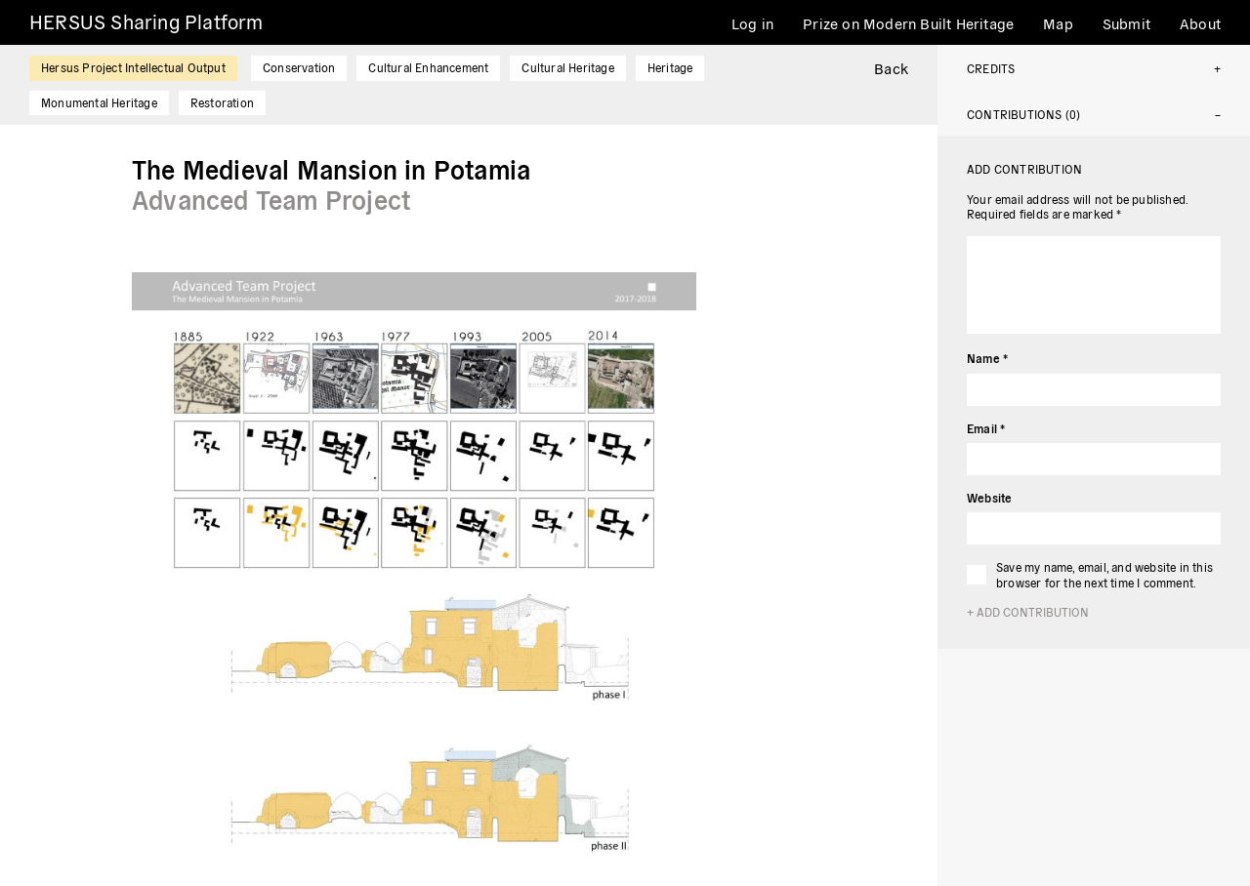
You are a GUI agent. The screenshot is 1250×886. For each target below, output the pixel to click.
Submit (1126, 23)
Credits (991, 67)
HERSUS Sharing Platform (146, 21)
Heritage (670, 67)
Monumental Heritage (99, 102)
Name (987, 357)
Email (986, 428)
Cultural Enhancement (428, 67)
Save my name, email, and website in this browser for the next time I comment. (1104, 574)
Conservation (299, 67)
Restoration (222, 102)
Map (1058, 23)
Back (891, 68)
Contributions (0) (1023, 113)
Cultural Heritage (567, 67)
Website (989, 497)
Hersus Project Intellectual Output (133, 67)
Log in (752, 23)
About (1200, 23)
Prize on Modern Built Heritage (908, 23)
